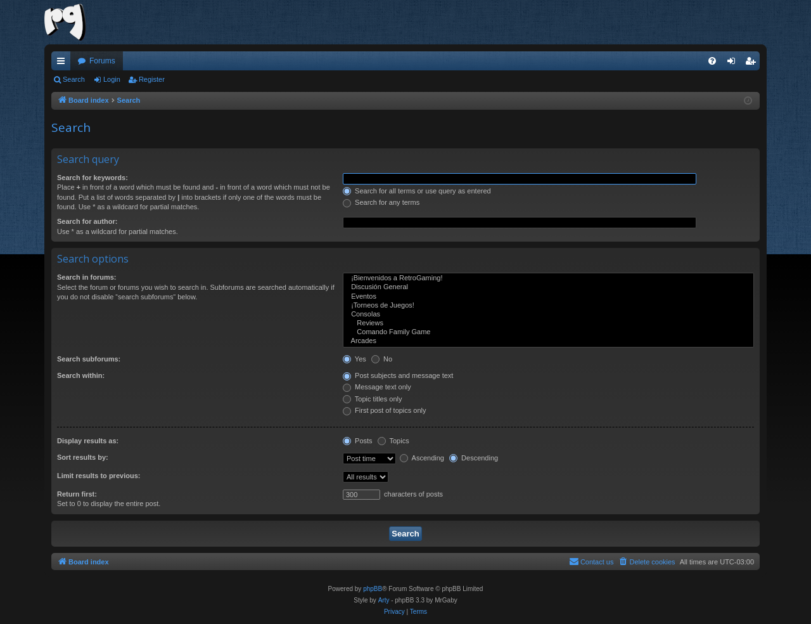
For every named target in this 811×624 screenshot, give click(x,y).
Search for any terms (381, 202)
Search (74, 79)
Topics (393, 441)
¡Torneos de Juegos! (548, 305)
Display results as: (87, 441)
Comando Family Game (548, 332)
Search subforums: (88, 359)
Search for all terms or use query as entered (417, 191)
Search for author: (87, 221)
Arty (384, 600)
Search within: (81, 375)
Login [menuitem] (734, 63)
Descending (473, 458)
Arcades (548, 341)
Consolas (548, 314)
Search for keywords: (92, 177)
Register (152, 79)
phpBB (372, 588)
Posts (358, 441)
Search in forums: (87, 277)
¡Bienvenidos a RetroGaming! (548, 278)
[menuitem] (712, 60)
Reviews (548, 323)
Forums (102, 60)
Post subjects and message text (398, 375)
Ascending (422, 458)
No (381, 359)
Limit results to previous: (98, 475)
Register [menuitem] (753, 63)
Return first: (77, 494)
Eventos (548, 296)
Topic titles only (372, 399)
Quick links (63, 63)
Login (111, 79)
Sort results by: (82, 457)
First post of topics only (384, 410)
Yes (354, 359)
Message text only (377, 387)
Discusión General (548, 287)
